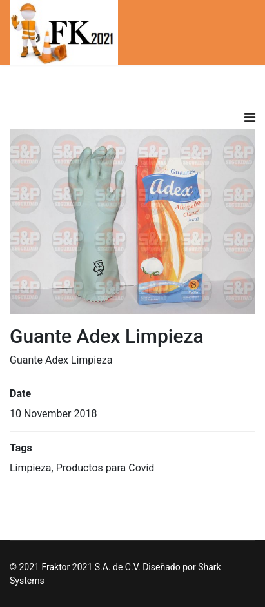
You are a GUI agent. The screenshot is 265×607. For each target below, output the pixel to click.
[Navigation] (249, 117)
